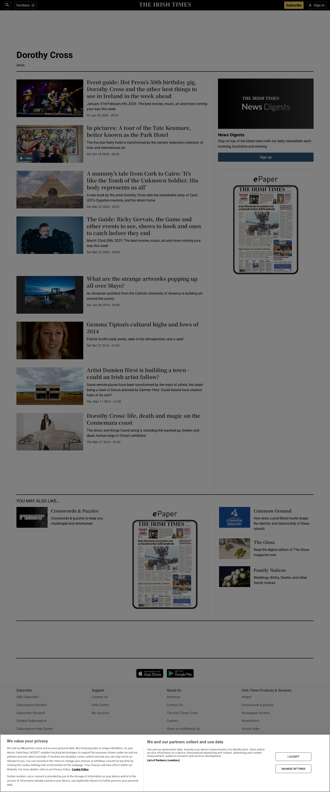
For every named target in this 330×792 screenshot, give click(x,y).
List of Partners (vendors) (163, 760)
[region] (165, 763)
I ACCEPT (293, 756)
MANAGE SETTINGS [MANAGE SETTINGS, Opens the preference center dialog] (293, 768)
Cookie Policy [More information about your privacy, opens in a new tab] (80, 769)
